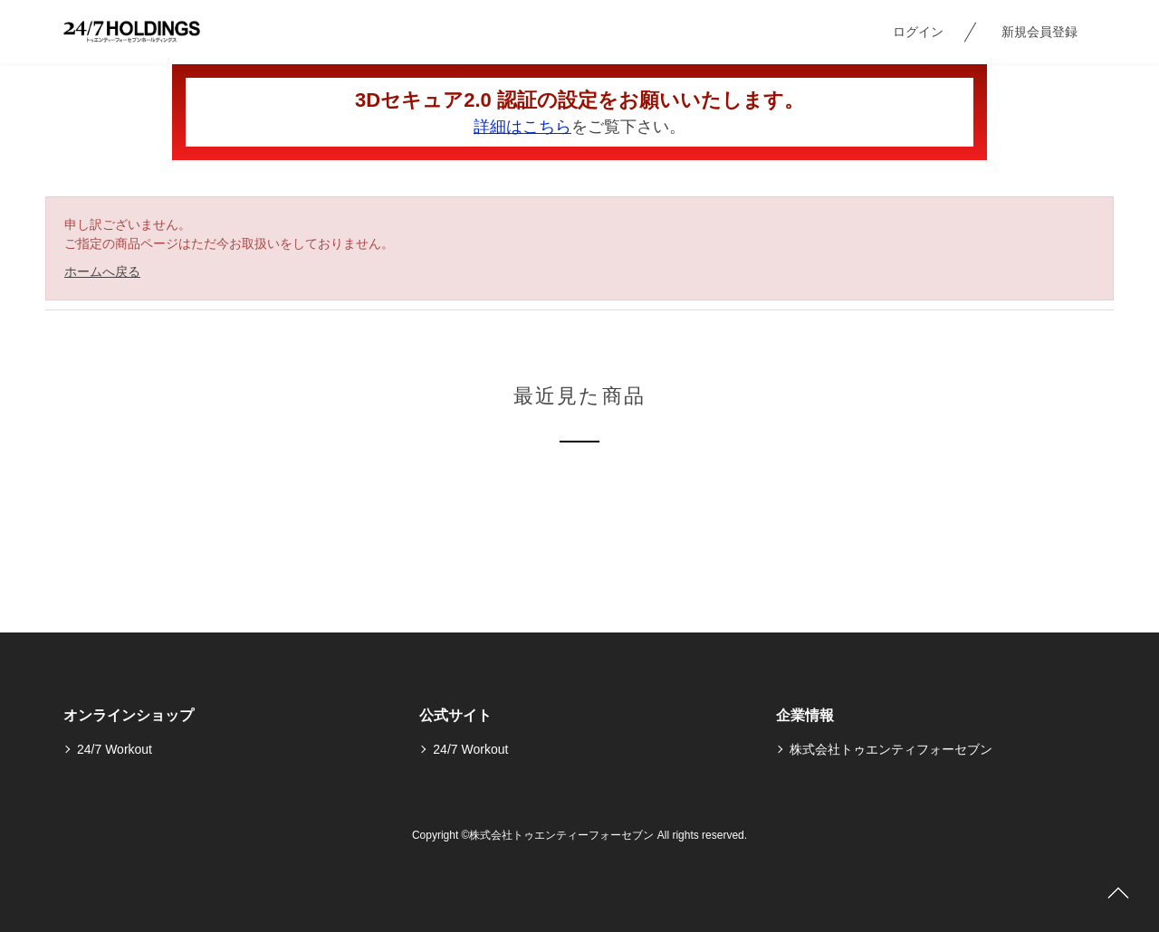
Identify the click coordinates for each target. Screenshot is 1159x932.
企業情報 (805, 715)
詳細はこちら (522, 127)
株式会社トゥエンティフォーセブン (891, 749)
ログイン (918, 31)
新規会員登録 (1039, 31)
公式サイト (455, 715)
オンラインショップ (128, 715)
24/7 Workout (114, 749)
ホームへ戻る (102, 271)
